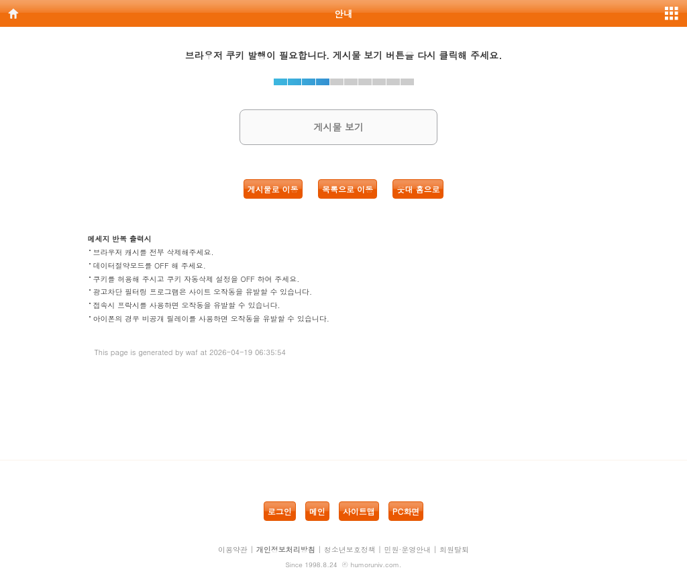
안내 (343, 13)
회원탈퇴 (454, 549)
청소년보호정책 (350, 549)
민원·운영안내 (407, 549)
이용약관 (233, 549)
